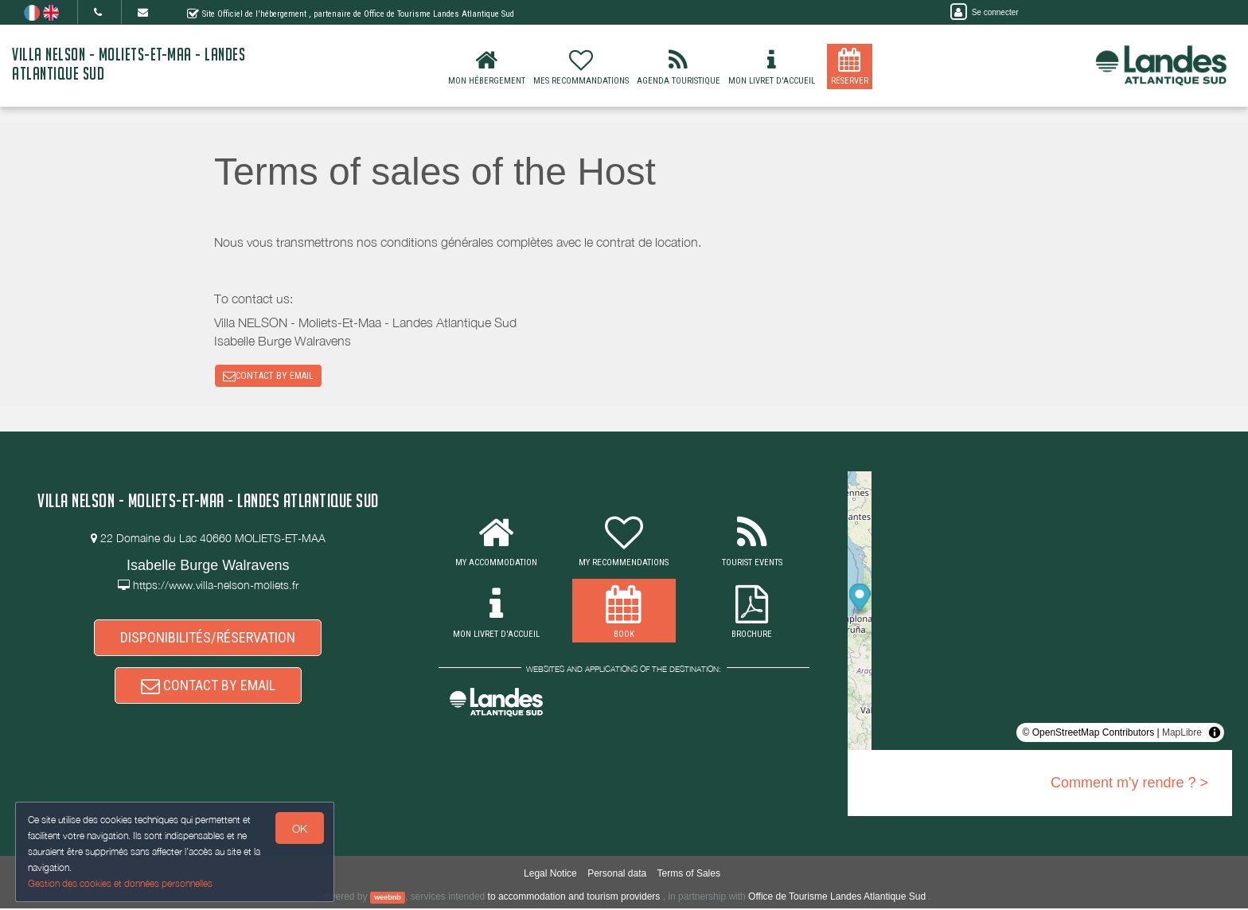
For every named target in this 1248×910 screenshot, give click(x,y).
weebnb (387, 899)
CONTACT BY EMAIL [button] (268, 376)
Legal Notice (550, 875)
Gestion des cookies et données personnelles (121, 883)
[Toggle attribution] (1214, 734)
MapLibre (1182, 734)
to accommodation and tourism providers (574, 898)
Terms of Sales (688, 875)
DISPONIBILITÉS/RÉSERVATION (207, 638)
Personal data (616, 875)
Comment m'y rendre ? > (1129, 784)
